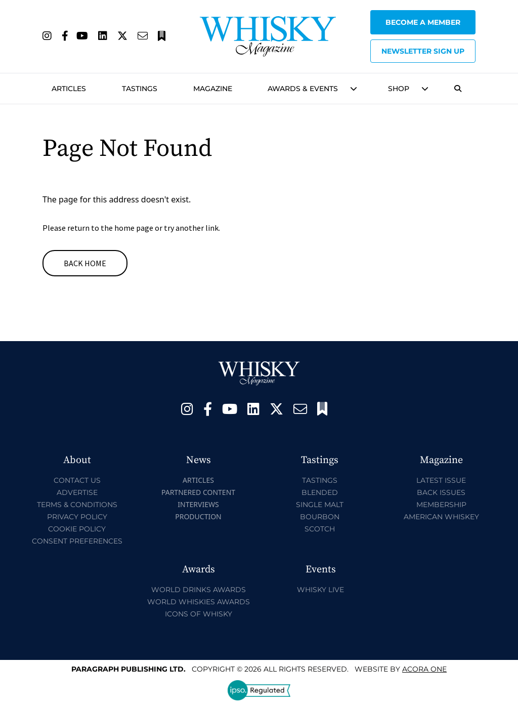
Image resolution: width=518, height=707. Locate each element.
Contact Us (77, 480)
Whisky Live (320, 589)
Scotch (320, 528)
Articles (69, 88)
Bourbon (319, 516)
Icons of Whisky (198, 613)
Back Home (85, 263)
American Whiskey (441, 516)
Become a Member (422, 22)
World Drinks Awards (198, 589)
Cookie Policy (77, 528)
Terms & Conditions (77, 504)
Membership (441, 504)
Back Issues (441, 492)
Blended (319, 492)
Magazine (212, 88)
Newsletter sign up (422, 51)
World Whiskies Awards (198, 601)
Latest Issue (441, 480)
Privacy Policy (77, 516)
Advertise (77, 492)
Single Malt (319, 504)
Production (198, 516)
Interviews (198, 504)
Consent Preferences (77, 541)
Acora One (424, 669)
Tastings (139, 88)
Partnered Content (198, 492)
